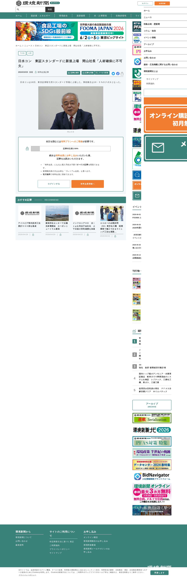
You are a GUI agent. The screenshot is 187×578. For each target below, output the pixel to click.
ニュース (28, 46)
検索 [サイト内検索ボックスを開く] (167, 6)
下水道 (22, 53)
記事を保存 (76, 72)
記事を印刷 (90, 72)
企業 (30, 53)
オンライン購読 (91, 537)
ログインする (54, 183)
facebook (117, 72)
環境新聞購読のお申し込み (96, 541)
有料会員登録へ (88, 183)
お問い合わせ (22, 541)
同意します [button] (159, 573)
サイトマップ (56, 553)
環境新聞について (24, 537)
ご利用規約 (55, 545)
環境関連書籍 (90, 545)
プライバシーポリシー (60, 549)
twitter (113, 72)
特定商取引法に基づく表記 (62, 542)
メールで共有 (104, 72)
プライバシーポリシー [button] (27, 575)
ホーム (19, 46)
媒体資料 (20, 545)
